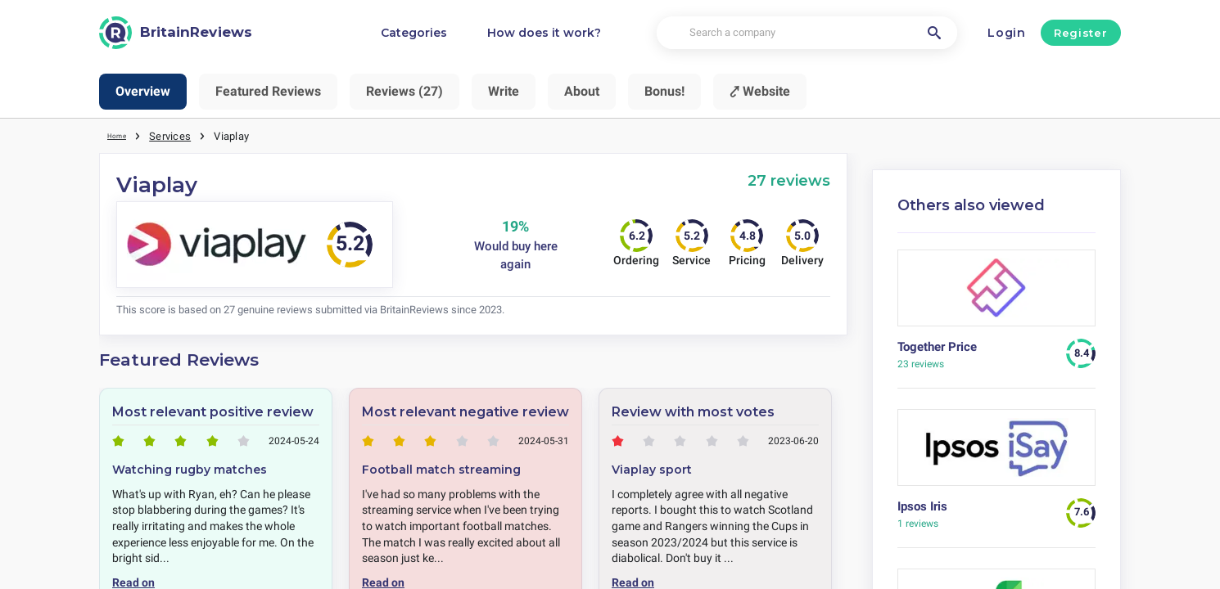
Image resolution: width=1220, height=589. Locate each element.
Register (1080, 32)
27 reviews (789, 179)
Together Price (937, 346)
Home (121, 135)
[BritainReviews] (175, 32)
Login (1006, 32)
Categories (414, 32)
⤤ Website (760, 91)
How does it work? (544, 32)
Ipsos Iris (922, 505)
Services (177, 135)
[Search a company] (806, 33)
